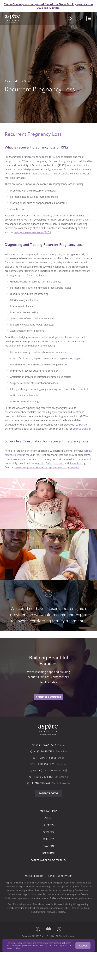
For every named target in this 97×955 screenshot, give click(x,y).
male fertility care (54, 904)
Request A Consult (48, 697)
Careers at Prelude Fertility (48, 860)
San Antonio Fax (61, 783)
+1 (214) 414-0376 (44, 764)
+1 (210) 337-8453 (42, 777)
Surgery (14, 383)
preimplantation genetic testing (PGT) (63, 358)
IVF (74, 904)
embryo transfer (82, 428)
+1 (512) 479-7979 (46, 745)
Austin (40, 463)
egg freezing (82, 904)
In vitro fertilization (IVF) (23, 358)
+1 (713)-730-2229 (43, 770)
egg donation (42, 908)
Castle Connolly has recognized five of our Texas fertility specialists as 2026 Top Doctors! (48, 6)
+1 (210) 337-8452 (40, 783)
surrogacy (54, 908)
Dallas (49, 463)
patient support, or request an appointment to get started (46, 467)
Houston (58, 463)
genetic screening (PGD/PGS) (21, 908)
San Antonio (76, 463)
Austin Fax (61, 751)
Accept (83, 945)
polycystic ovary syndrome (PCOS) (32, 232)
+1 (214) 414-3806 (46, 758)
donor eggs (33, 401)
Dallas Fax (61, 764)
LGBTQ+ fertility (71, 908)
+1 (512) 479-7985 (44, 751)
